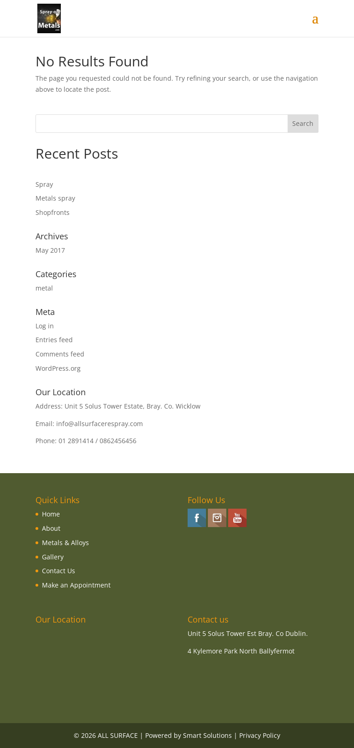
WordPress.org (58, 368)
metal (44, 288)
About (51, 528)
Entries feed (54, 339)
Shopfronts (52, 212)
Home (51, 514)
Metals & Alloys (65, 542)
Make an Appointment (76, 585)
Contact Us (58, 570)
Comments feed (59, 354)
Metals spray (55, 198)
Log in (44, 325)
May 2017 (50, 250)
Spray (44, 184)
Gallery (53, 556)
